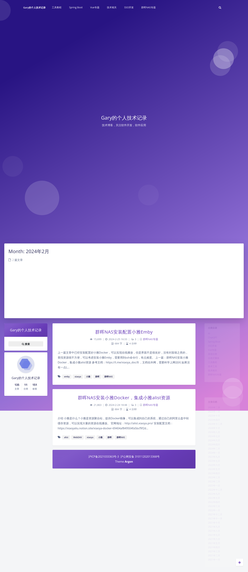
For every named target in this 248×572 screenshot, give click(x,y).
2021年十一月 (213, 545)
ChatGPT (210, 341)
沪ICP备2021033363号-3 (103, 456)
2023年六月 (212, 480)
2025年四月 (212, 425)
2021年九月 (212, 555)
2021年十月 (212, 550)
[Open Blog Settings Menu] (239, 562)
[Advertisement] (124, 292)
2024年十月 (212, 435)
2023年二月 (212, 500)
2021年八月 (212, 560)
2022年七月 (212, 520)
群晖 (97, 376)
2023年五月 (212, 485)
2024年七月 (212, 445)
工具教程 (210, 371)
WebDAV (77, 437)
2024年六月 (212, 450)
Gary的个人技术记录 (34, 7)
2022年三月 (212, 530)
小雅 (88, 376)
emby (67, 376)
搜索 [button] (25, 343)
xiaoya (78, 376)
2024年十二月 (213, 430)
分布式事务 (212, 366)
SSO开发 (210, 351)
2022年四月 (212, 525)
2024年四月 (212, 455)
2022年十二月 (213, 510)
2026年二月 (212, 410)
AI (206, 336)
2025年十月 (212, 420)
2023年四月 (212, 490)
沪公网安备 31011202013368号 (140, 456)
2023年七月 (212, 475)
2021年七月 (212, 565)
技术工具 (210, 376)
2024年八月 (212, 440)
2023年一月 (212, 505)
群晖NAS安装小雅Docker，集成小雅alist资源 (124, 397)
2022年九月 (212, 515)
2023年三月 (212, 495)
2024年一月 (212, 465)
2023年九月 (212, 470)
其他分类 (210, 361)
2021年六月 (212, 570)
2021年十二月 (213, 540)
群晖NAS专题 (213, 386)
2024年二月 (212, 460)
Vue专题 (210, 356)
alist (66, 437)
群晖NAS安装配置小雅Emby (124, 332)
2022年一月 (212, 535)
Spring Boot (212, 346)
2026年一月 (212, 415)
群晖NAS (108, 376)
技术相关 (210, 381)
